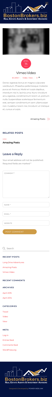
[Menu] (46, 3)
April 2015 (7, 293)
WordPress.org (9, 350)
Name (7, 205)
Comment (9, 173)
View (30, 78)
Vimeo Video (26, 73)
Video (25, 78)
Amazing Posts (37, 119)
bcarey (15, 78)
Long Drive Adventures (13, 262)
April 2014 (7, 298)
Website (8, 223)
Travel (5, 312)
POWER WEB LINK (36, 388)
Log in (5, 335)
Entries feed (8, 340)
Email (7, 214)
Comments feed (10, 345)
